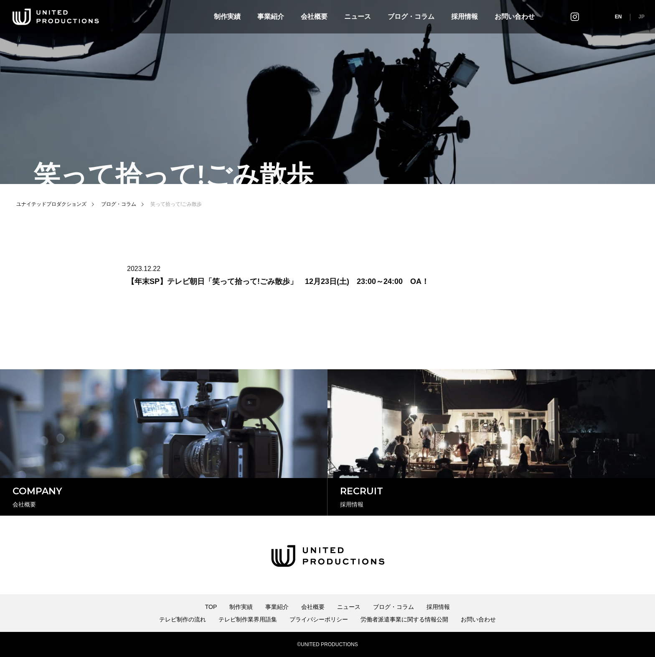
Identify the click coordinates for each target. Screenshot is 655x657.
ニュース (357, 16)
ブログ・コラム (411, 16)
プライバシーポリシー (318, 619)
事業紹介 (270, 16)
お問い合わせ (515, 16)
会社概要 (314, 16)
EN (618, 17)
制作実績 (227, 16)
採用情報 (464, 16)
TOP (211, 607)
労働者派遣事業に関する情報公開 (404, 619)
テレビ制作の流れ (182, 619)
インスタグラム (574, 16)
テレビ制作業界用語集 (247, 619)
